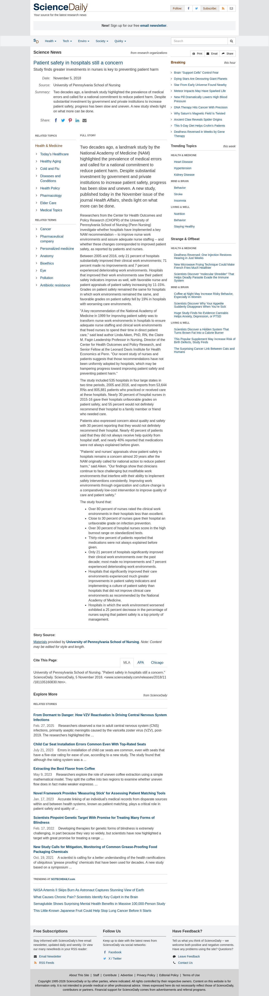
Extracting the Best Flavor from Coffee (64, 768)
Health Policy (50, 188)
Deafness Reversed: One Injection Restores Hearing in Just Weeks (202, 256)
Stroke (178, 194)
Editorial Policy (169, 975)
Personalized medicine (57, 248)
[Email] (84, 120)
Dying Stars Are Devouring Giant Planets (200, 78)
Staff (96, 975)
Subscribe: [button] (210, 8)
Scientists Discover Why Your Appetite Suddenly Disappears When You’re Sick (200, 305)
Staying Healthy (184, 226)
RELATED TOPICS (46, 135)
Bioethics (47, 263)
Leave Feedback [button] (189, 956)
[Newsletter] (231, 8)
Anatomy (46, 256)
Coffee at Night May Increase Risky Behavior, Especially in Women (203, 295)
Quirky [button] (120, 41)
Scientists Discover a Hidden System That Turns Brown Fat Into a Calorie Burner (201, 331)
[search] (231, 41)
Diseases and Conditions (50, 178)
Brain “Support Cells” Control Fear (196, 72)
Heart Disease (183, 162)
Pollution (46, 278)
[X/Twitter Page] (197, 8)
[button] (197, 54)
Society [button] (102, 41)
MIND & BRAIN (180, 181)
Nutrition (179, 213)
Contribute (110, 975)
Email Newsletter (50, 956)
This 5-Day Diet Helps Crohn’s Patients (199, 125)
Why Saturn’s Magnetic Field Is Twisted (199, 113)
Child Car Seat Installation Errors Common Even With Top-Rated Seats (89, 744)
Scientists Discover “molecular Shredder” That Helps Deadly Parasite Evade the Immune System (204, 277)
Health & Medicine (48, 146)
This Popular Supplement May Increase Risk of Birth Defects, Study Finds (204, 340)
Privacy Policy (146, 975)
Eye (43, 270)
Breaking (178, 62)
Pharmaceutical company (51, 239)
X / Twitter (115, 958)
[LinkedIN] (77, 120)
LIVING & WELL (180, 207)
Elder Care (48, 203)
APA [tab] (140, 662)
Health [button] (50, 41)
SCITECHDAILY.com (63, 879)
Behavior (180, 187)
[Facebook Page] (188, 8)
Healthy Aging (50, 161)
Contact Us (185, 962)
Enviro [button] (84, 41)
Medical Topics (51, 210)
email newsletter (153, 25)
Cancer (45, 229)
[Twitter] (63, 120)
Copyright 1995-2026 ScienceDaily (60, 981)
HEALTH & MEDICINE (183, 155)
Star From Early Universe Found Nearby (200, 84)
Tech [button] (67, 41)
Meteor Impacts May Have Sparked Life (200, 91)
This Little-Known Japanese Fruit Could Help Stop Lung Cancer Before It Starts (92, 910)
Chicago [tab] (157, 662)
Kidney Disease (184, 174)
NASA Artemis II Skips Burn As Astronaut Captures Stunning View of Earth (88, 890)
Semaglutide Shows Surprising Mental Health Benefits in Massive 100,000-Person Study (99, 904)
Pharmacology (51, 195)
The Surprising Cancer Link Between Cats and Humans (204, 350)
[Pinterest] (70, 120)
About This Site (79, 975)
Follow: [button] (177, 8)
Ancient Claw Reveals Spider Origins (198, 119)
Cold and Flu (49, 168)
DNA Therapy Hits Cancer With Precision (200, 107)
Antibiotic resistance (55, 285)
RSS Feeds (46, 962)
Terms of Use (191, 975)
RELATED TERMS (45, 220)
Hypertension (182, 168)
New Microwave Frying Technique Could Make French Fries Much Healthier (204, 266)
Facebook (115, 952)
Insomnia (180, 200)
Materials (40, 642)
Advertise (127, 975)
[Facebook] (55, 120)
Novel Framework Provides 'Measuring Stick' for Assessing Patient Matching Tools (99, 793)
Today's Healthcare (54, 154)
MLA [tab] (126, 662)
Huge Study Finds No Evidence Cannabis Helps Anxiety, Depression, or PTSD (201, 314)
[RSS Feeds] (223, 8)
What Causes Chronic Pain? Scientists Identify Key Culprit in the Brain (85, 897)
